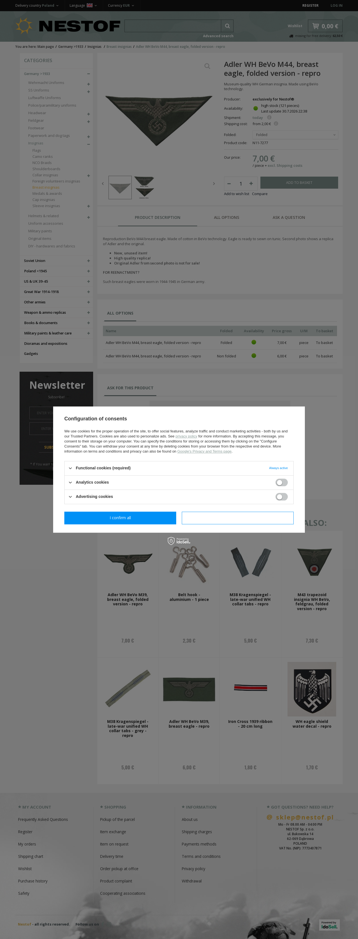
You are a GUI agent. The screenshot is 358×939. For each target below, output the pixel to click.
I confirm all (237, 517)
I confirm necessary (120, 517)
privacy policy (186, 436)
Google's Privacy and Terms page (204, 451)
